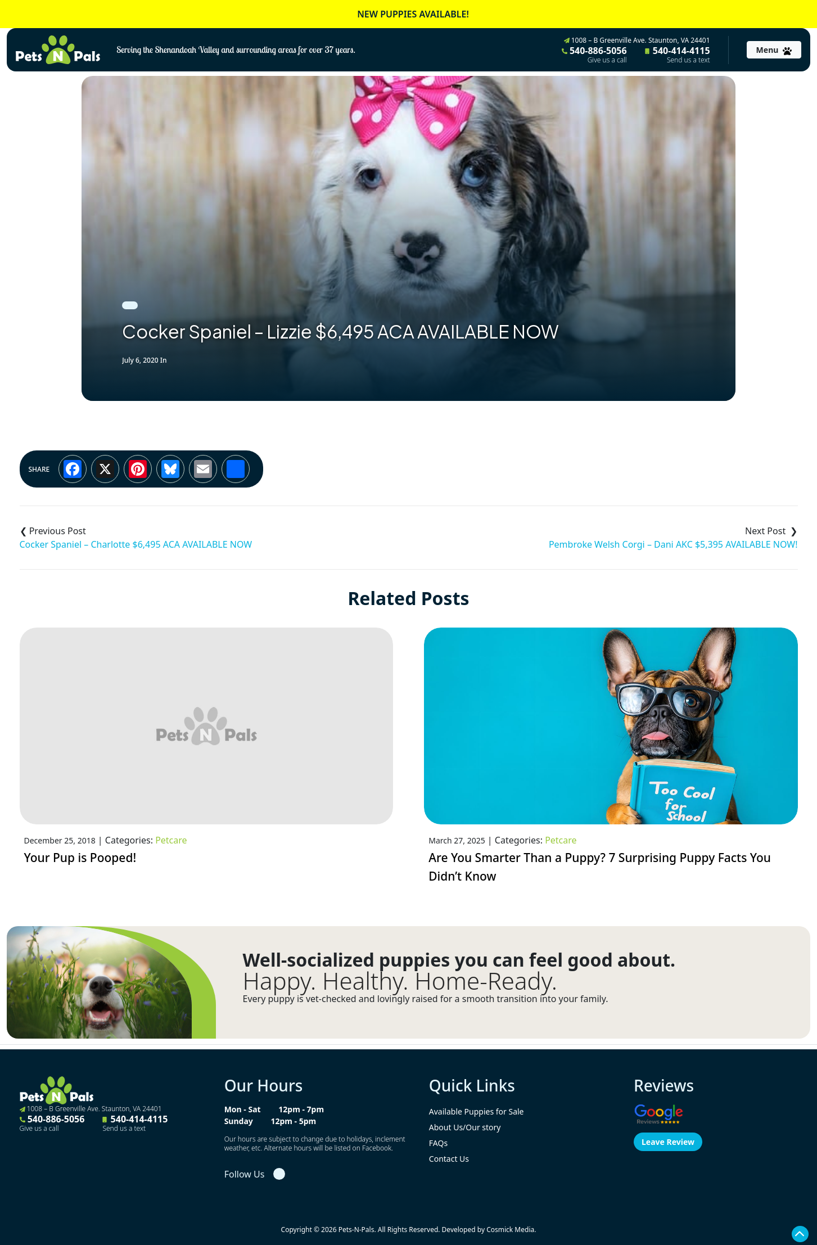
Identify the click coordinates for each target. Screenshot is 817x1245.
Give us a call (607, 60)
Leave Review (668, 1141)
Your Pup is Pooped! (80, 857)
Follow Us (244, 1174)
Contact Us (449, 1158)
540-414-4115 (677, 54)
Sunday (238, 1121)
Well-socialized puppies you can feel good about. (459, 960)
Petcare (171, 840)
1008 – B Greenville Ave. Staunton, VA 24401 (637, 40)
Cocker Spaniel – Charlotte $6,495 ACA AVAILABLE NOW (136, 544)
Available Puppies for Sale (476, 1111)
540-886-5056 (594, 54)
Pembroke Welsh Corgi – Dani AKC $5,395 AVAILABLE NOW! (673, 544)
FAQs (438, 1143)
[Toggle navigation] (774, 49)
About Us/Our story (465, 1127)
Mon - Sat (242, 1109)
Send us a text (688, 60)
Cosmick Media (510, 1229)
